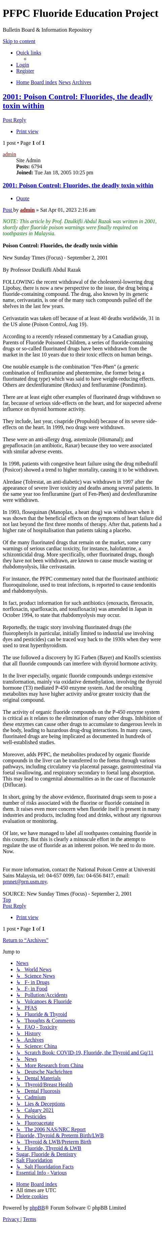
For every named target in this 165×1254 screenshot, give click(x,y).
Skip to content (19, 41)
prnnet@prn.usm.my (25, 881)
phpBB (37, 1208)
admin (9, 154)
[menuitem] (22, 65)
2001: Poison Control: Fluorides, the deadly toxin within (78, 185)
